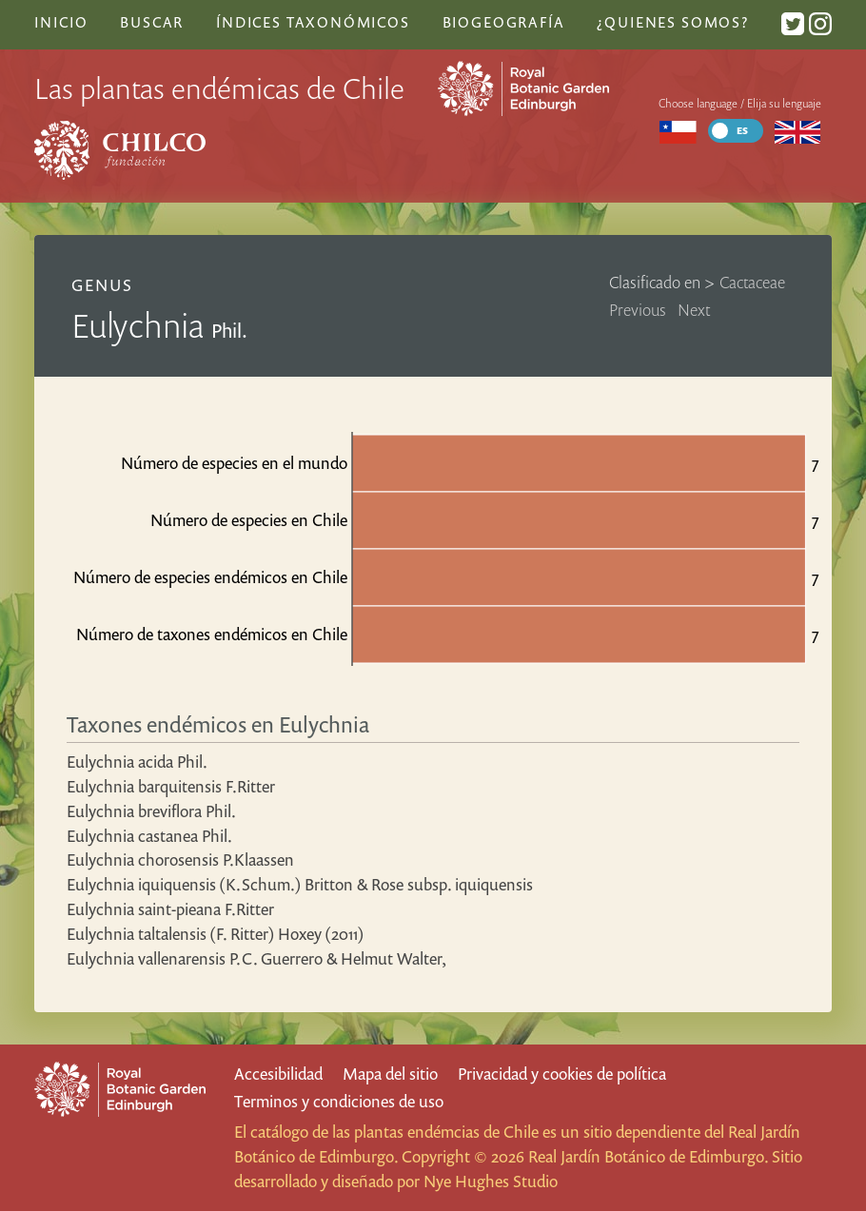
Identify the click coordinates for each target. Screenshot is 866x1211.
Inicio (61, 21)
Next (694, 310)
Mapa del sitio (390, 1073)
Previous (637, 310)
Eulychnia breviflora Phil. (151, 811)
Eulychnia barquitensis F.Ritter (171, 786)
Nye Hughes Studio (490, 1181)
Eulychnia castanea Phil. (149, 836)
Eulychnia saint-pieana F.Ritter (170, 909)
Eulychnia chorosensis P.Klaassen (180, 859)
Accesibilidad (278, 1073)
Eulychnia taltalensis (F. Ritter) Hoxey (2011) (215, 934)
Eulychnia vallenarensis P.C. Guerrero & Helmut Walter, (256, 958)
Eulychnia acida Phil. (137, 761)
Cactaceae (752, 282)
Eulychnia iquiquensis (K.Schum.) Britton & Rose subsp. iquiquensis (300, 884)
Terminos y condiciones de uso (338, 1101)
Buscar (152, 21)
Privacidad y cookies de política (562, 1073)
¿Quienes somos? (672, 21)
